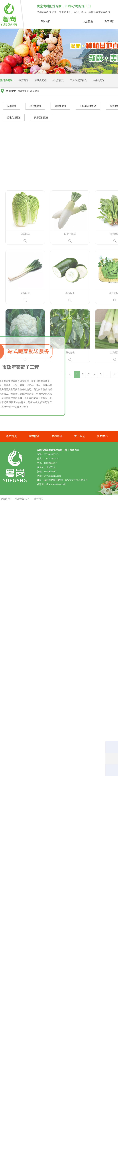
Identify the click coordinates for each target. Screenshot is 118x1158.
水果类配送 (98, 80)
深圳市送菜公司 (22, 499)
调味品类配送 (14, 118)
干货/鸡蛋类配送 (78, 80)
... (107, 430)
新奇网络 (38, 499)
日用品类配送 (41, 118)
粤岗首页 (45, 21)
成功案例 (88, 21)
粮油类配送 (40, 80)
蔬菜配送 (67, 21)
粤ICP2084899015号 (56, 484)
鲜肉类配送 (58, 80)
